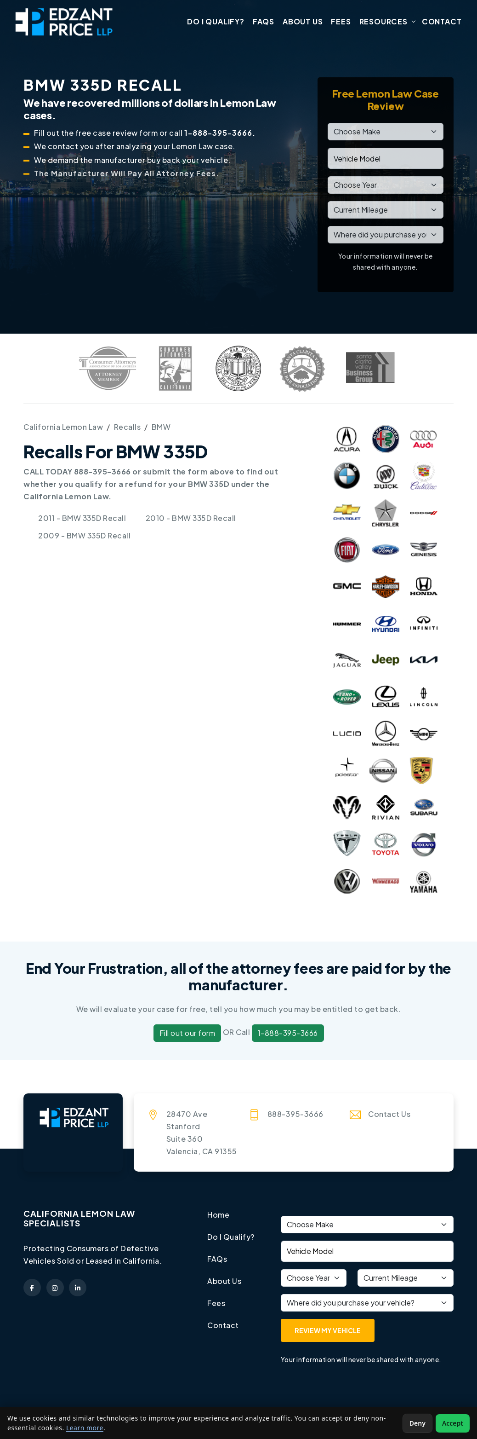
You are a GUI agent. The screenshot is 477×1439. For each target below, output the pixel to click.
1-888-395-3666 (288, 1034)
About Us (303, 22)
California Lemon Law (63, 427)
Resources (383, 22)
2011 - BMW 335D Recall (82, 518)
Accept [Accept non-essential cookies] (452, 1423)
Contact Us (389, 1114)
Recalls (127, 427)
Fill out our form (187, 1034)
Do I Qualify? (215, 22)
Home (218, 1215)
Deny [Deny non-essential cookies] (417, 1423)
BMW (161, 427)
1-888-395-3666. (220, 134)
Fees (341, 22)
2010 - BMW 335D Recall (192, 518)
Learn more (84, 1427)
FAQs (263, 22)
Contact (442, 22)
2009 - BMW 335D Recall (85, 535)
